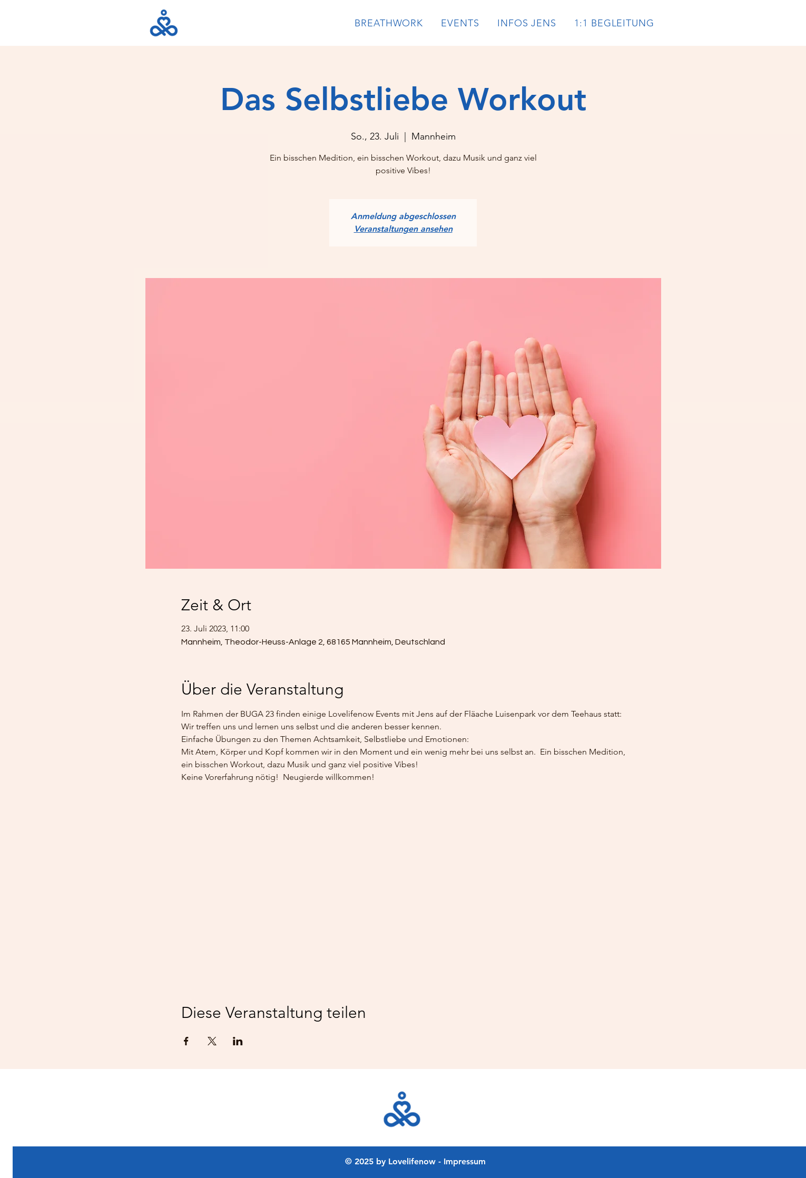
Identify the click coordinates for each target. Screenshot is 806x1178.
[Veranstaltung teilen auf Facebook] (186, 1041)
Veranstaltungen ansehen (403, 229)
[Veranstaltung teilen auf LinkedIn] (238, 1041)
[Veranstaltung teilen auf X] (212, 1041)
